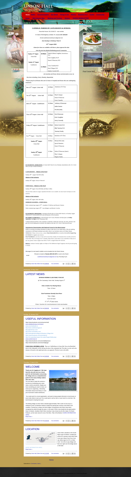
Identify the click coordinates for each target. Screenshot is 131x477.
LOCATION (32, 429)
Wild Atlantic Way (38, 18)
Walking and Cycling (55, 18)
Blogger (85, 473)
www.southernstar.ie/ (31, 339)
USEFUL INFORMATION (41, 318)
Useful (92, 15)
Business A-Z (83, 15)
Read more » (29, 416)
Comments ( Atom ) (36, 463)
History (73, 15)
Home (28, 15)
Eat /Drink (54, 15)
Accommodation (43, 15)
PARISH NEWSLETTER (81, 18)
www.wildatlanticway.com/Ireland (34, 324)
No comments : (55, 263)
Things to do (64, 15)
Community (100, 15)
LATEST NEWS (35, 274)
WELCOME (33, 366)
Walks (33, 15)
